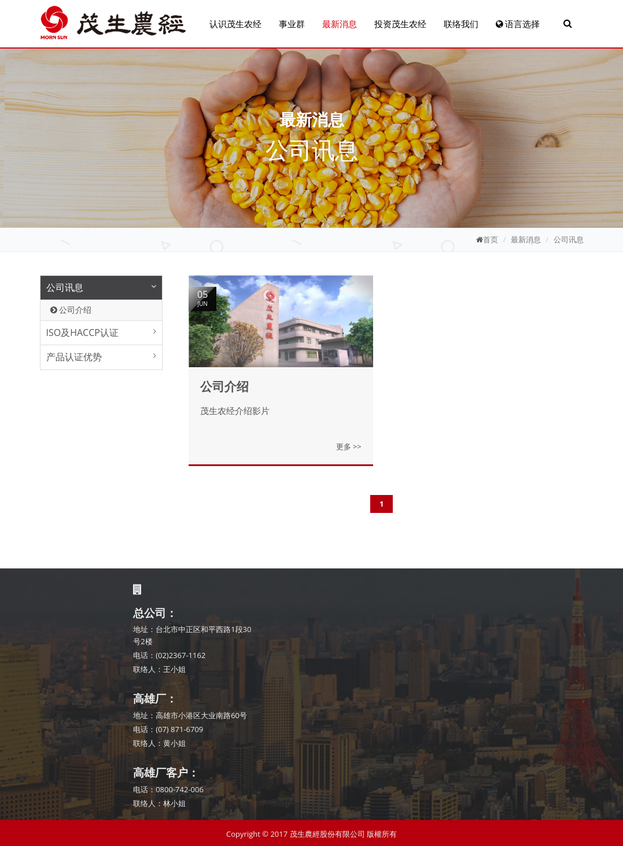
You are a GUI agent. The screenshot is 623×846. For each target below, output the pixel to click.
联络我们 (461, 23)
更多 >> (349, 446)
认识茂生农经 (235, 23)
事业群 (292, 23)
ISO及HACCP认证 (82, 332)
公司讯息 (569, 239)
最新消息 (339, 23)
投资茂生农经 (400, 23)
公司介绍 (71, 309)
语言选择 (518, 23)
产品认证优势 (74, 356)
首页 (490, 239)
